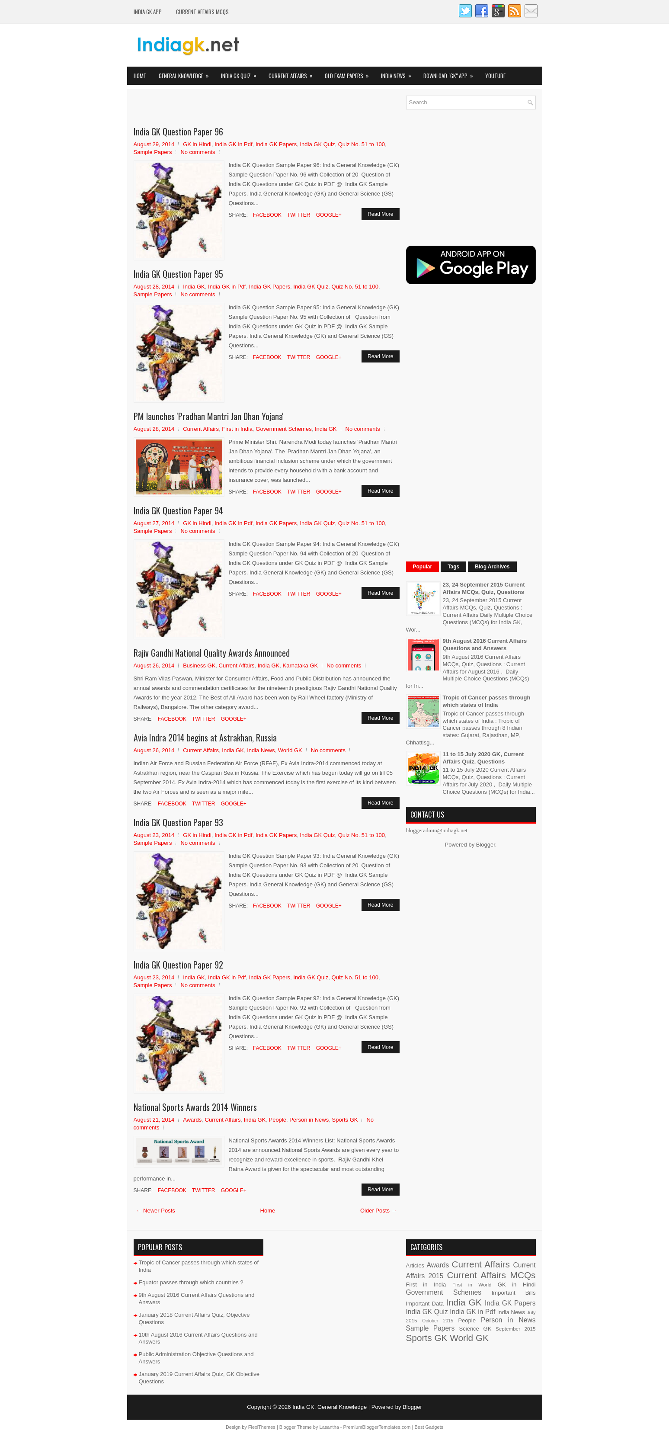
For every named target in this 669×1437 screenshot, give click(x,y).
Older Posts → (378, 1210)
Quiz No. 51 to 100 (361, 144)
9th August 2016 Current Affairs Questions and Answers (485, 644)
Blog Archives (492, 567)
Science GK (475, 1328)
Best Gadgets (428, 1427)
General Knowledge (186, 73)
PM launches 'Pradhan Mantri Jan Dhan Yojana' (209, 416)
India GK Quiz (241, 73)
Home (140, 75)
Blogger (485, 844)
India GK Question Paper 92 (178, 964)
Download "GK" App (451, 73)
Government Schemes (283, 429)
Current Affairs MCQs (202, 11)
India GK (194, 286)
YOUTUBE (495, 75)
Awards (192, 1119)
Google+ (327, 215)
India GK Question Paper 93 (178, 822)
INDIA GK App (148, 11)
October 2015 (437, 1320)
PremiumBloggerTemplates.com (377, 1427)
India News (399, 73)
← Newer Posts (155, 1210)
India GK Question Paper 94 (178, 510)
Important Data (425, 1303)
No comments (197, 152)
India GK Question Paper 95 (178, 274)
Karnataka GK (300, 665)
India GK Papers (276, 144)
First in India (237, 429)
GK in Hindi (197, 144)
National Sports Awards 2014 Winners (195, 1107)
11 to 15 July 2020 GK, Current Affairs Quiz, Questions (483, 758)
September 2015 (515, 1328)
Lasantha (329, 1427)
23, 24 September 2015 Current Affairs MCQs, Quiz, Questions (484, 588)
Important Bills (514, 1292)
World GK (290, 750)
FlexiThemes (261, 1427)
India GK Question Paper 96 (178, 131)
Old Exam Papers (350, 73)
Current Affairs (293, 73)
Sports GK (345, 1119)
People (277, 1119)
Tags (453, 567)
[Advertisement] (235, 109)
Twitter (298, 215)
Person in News (309, 1119)
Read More (380, 214)
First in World (472, 1284)
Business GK (199, 665)
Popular (422, 567)
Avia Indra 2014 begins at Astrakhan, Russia (205, 737)
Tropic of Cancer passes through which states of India (487, 701)
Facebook (267, 215)
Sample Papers (153, 152)
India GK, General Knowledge (329, 1407)
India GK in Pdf (233, 144)
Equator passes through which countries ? (191, 1282)
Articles (415, 1265)
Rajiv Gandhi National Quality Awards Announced (212, 653)
